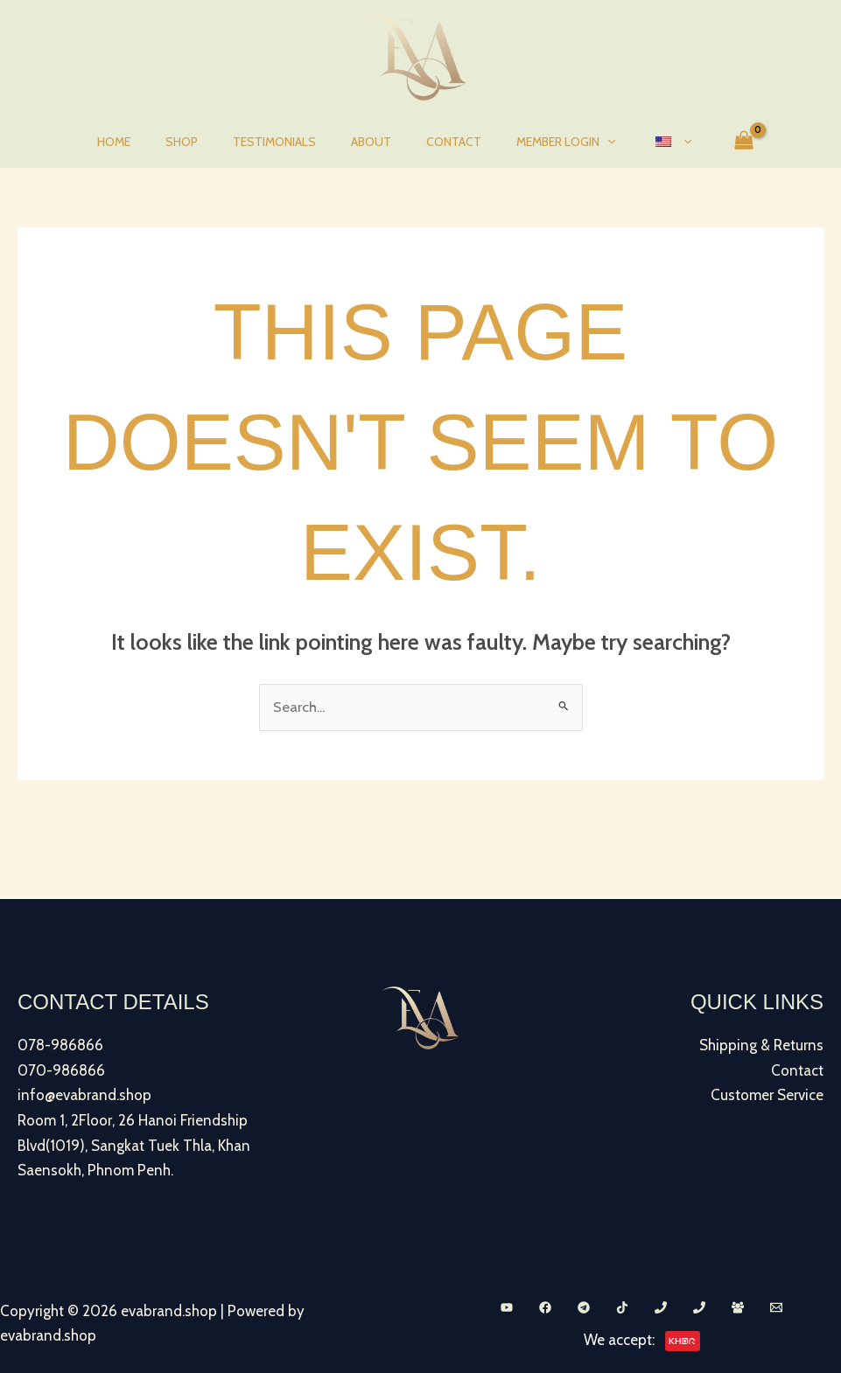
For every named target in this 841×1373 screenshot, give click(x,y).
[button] (586, 141)
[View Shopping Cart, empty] (707, 141)
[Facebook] (545, 1306)
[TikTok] (622, 1306)
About (371, 142)
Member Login (544, 141)
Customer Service (767, 1095)
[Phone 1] (661, 1306)
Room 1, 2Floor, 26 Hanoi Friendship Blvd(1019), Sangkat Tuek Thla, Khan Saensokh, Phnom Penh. (134, 1144)
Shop (202, 142)
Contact (443, 142)
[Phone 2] (699, 1306)
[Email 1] (776, 1306)
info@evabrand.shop (84, 1095)
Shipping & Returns (761, 1046)
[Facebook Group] (738, 1306)
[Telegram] (584, 1306)
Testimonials (284, 142)
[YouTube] (507, 1306)
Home (145, 142)
